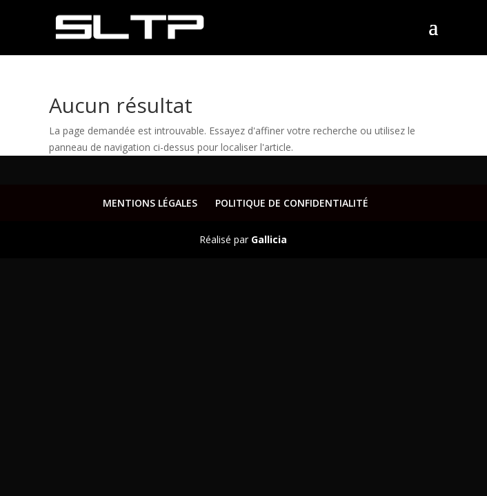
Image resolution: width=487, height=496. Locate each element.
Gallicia (269, 239)
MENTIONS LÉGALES (150, 202)
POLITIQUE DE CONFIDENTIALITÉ (291, 202)
